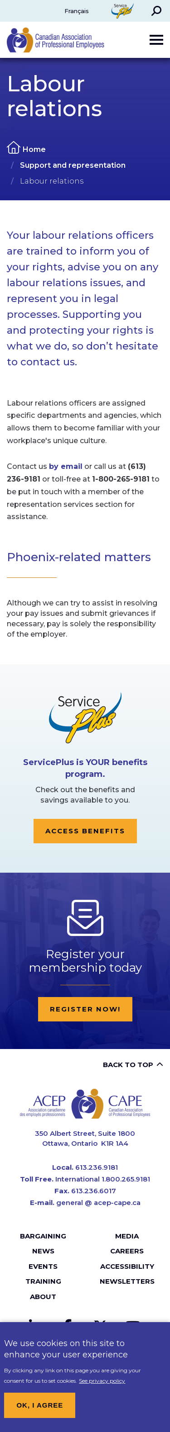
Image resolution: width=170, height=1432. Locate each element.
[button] (156, 11)
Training (43, 1281)
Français (76, 10)
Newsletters (127, 1281)
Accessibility (127, 1266)
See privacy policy (102, 1387)
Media (127, 1236)
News (43, 1251)
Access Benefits (85, 831)
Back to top (128, 1064)
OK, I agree (39, 1412)
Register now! (85, 1009)
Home (34, 149)
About (43, 1296)
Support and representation (73, 165)
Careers (127, 1251)
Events (43, 1266)
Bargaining (43, 1236)
